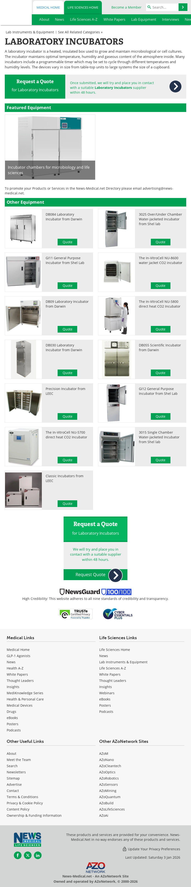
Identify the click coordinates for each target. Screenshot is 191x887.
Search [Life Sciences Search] (12, 766)
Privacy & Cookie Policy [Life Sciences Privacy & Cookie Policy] (25, 803)
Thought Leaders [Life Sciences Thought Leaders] (112, 680)
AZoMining (107, 790)
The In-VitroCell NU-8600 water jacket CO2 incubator (160, 260)
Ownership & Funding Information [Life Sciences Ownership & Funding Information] (34, 815)
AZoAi (103, 815)
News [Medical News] (11, 662)
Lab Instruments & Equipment (30, 32)
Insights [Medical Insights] (13, 686)
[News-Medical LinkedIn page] (38, 855)
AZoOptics (107, 772)
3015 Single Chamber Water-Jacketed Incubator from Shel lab (159, 437)
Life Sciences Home (83, 7)
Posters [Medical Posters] (12, 724)
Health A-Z (15, 668)
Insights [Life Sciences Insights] (105, 686)
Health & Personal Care (25, 699)
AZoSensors (108, 784)
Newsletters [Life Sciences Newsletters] (16, 772)
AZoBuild (106, 803)
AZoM (103, 753)
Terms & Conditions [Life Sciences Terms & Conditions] (22, 797)
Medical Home (48, 7)
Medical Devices (20, 705)
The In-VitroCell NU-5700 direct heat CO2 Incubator (66, 434)
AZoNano (106, 759)
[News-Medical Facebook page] (18, 855)
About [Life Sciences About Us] (11, 753)
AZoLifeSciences (112, 809)
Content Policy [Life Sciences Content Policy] (18, 809)
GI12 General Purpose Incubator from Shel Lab (158, 391)
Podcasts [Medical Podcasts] (14, 730)
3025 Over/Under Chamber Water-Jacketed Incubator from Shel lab (160, 219)
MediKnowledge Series (25, 693)
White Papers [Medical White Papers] (17, 674)
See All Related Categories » (80, 32)
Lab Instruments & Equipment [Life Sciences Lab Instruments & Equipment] (123, 662)
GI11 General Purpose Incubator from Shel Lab (65, 260)
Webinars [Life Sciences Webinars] (107, 693)
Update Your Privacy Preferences (151, 849)
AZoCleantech (110, 766)
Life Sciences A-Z (112, 668)
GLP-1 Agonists (18, 656)
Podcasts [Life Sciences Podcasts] (106, 711)
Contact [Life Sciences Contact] (13, 790)
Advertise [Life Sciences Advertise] (14, 784)
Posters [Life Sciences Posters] (105, 705)
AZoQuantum (109, 797)
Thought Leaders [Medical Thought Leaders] (20, 680)
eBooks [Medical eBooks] (12, 717)
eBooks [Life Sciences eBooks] (104, 699)
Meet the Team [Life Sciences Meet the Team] (19, 759)
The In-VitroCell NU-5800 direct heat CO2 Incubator (159, 304)
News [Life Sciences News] (103, 656)
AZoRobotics (109, 778)
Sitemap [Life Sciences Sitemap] (13, 778)
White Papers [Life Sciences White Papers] (109, 674)
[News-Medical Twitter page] (28, 855)
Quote (67, 242)
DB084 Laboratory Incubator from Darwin (64, 216)
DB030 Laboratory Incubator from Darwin (64, 347)
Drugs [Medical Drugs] (11, 711)
